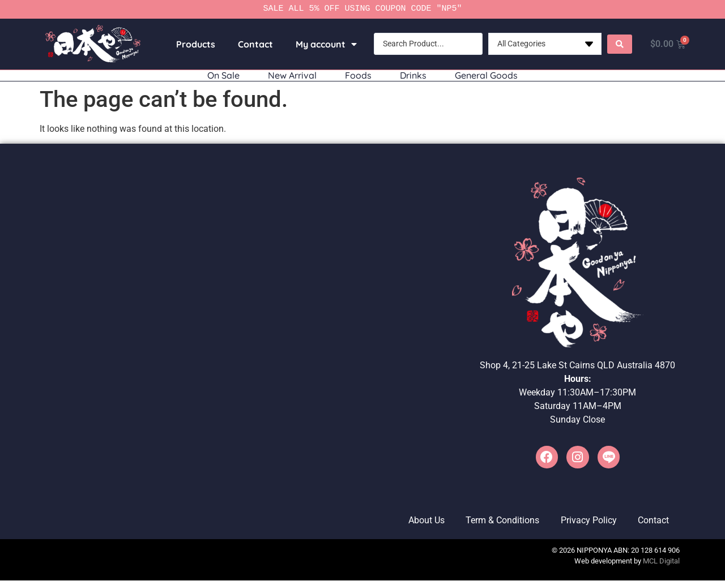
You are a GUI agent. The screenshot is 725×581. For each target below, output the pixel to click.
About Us (421, 520)
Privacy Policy (586, 520)
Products (194, 44)
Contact (253, 44)
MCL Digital (661, 562)
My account (324, 44)
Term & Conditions (499, 520)
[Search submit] (617, 44)
